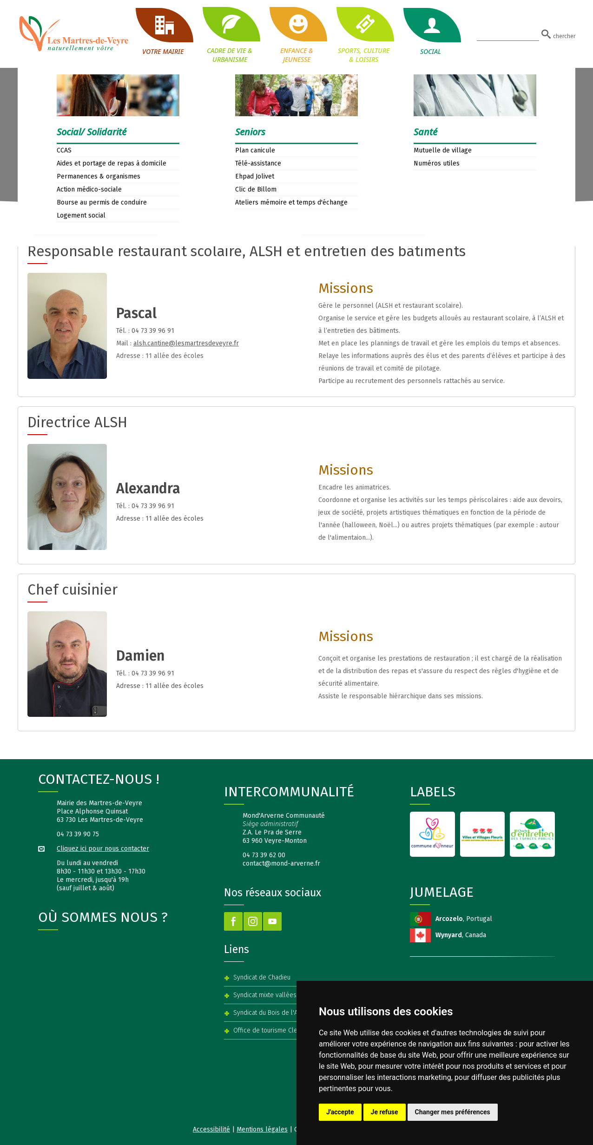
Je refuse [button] (384, 1112)
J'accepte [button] (340, 1112)
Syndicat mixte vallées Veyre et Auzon (287, 995)
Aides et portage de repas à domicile (111, 163)
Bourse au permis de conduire (102, 202)
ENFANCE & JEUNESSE (296, 35)
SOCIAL (430, 32)
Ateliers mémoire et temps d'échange (291, 202)
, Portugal (463, 919)
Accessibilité (211, 1129)
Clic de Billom (256, 189)
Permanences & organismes (98, 176)
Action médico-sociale (89, 189)
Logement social (81, 215)
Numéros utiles (437, 163)
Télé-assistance (258, 163)
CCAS (64, 150)
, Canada (460, 935)
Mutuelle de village (443, 150)
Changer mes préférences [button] (452, 1112)
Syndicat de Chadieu (261, 977)
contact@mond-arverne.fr (281, 863)
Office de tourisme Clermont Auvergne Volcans (299, 1030)
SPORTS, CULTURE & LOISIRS (363, 35)
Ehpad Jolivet (254, 176)
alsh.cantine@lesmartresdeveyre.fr (186, 343)
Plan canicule (255, 150)
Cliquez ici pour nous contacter (103, 849)
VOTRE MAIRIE (163, 32)
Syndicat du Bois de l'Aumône (275, 1013)
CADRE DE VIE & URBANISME (230, 35)
